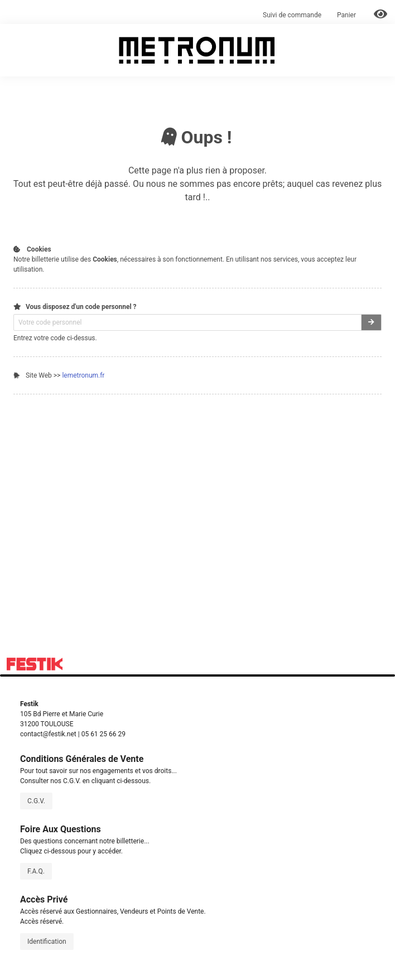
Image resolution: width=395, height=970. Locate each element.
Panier (347, 15)
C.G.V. (36, 801)
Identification (46, 941)
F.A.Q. (36, 871)
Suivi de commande (292, 15)
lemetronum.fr (83, 375)
